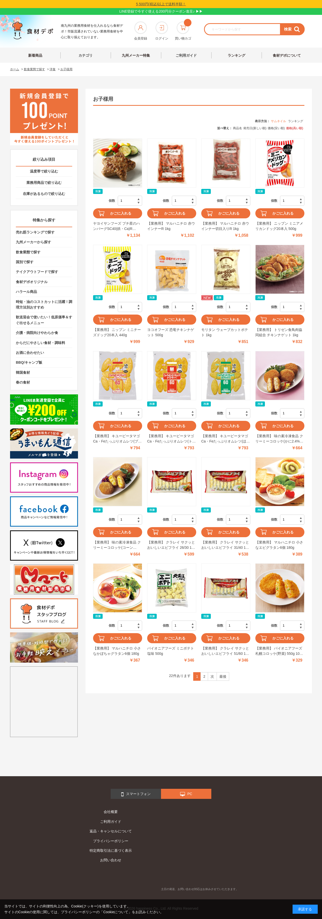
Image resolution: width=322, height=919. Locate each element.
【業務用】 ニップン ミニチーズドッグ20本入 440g (117, 332)
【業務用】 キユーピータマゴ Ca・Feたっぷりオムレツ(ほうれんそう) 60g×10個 (225, 439)
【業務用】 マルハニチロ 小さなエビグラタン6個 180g (279, 545)
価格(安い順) (276, 128)
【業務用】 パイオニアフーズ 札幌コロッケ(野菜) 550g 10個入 (279, 651)
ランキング (236, 55)
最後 (222, 676)
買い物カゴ (183, 30)
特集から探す (44, 220)
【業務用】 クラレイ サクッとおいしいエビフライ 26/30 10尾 (171, 545)
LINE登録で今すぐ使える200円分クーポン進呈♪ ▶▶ (161, 11)
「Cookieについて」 (116, 912)
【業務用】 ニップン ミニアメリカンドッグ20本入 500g (279, 226)
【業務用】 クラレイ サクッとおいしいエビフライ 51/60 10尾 (225, 651)
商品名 (237, 128)
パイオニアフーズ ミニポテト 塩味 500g (170, 651)
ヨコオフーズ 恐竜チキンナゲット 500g (170, 332)
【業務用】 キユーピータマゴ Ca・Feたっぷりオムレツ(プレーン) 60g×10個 (117, 439)
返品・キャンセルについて (111, 831)
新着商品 (35, 55)
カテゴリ (85, 55)
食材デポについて (287, 55)
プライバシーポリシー (110, 841)
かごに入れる (120, 213)
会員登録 (140, 30)
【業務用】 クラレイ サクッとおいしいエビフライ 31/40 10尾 (225, 545)
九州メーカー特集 (136, 55)
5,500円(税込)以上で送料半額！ (161, 4)
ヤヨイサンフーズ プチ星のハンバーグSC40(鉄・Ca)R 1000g (116, 226)
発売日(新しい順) (254, 128)
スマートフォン (136, 794)
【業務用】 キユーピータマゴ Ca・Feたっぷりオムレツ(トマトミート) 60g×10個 (171, 439)
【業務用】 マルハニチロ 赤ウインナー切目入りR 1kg (225, 226)
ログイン (161, 30)
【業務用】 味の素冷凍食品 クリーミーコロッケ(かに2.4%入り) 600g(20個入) (279, 439)
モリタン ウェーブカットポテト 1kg (224, 332)
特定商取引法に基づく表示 (111, 850)
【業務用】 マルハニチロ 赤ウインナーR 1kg (171, 226)
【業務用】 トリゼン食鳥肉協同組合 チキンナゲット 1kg (278, 332)
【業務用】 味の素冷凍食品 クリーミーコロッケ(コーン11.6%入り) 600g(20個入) (117, 545)
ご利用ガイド (186, 55)
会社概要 (111, 812)
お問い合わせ (110, 860)
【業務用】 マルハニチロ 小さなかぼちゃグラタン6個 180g (117, 651)
